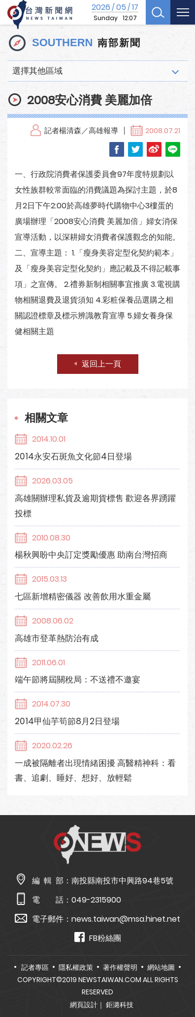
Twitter (135, 149)
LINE (172, 149)
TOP (179, 981)
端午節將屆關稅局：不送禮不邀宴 (77, 679)
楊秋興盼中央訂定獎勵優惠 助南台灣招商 (91, 555)
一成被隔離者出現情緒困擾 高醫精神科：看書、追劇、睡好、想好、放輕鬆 (95, 770)
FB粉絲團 (97, 938)
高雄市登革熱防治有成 (56, 638)
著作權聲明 (120, 967)
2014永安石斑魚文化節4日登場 (73, 456)
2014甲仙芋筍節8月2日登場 (67, 721)
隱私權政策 (76, 967)
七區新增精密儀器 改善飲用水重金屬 (83, 596)
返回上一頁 (101, 363)
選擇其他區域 (37, 71)
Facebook (116, 149)
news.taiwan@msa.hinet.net (125, 919)
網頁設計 (84, 1005)
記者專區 (35, 967)
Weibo (154, 149)
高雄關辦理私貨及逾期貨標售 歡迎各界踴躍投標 (95, 505)
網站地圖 (161, 967)
